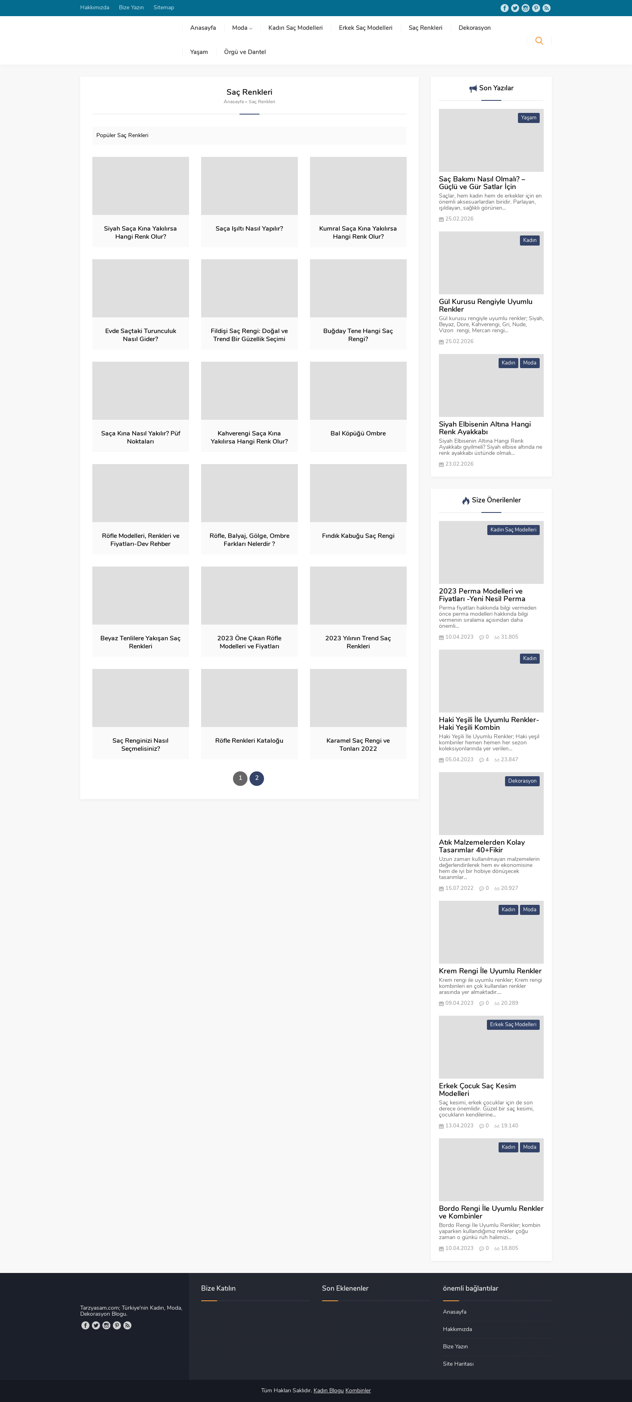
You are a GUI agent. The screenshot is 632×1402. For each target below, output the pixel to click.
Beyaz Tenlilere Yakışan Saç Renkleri (140, 642)
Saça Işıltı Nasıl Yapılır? (249, 229)
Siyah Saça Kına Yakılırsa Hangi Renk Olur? (140, 233)
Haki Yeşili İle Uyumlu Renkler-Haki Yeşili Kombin (489, 724)
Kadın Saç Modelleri (513, 530)
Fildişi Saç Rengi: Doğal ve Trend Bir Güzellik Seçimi (249, 335)
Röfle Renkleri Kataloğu (249, 741)
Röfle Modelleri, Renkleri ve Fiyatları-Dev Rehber (140, 540)
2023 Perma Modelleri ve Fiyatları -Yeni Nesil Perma (482, 595)
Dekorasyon (522, 781)
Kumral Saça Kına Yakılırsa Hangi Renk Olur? (358, 233)
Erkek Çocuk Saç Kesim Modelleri (477, 1090)
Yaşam (528, 118)
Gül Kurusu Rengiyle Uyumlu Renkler (485, 306)
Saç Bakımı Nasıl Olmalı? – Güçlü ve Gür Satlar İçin (482, 183)
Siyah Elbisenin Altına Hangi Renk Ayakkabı (485, 428)
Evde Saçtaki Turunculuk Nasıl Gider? (140, 335)
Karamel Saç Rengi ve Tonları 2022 (358, 745)
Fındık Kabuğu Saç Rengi (358, 536)
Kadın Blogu (329, 1391)
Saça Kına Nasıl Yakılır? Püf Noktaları (140, 438)
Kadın (529, 240)
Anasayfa (234, 102)
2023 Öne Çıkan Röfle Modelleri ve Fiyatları (249, 642)
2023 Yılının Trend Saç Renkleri (358, 642)
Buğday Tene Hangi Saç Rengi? (358, 335)
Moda (529, 363)
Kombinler (358, 1391)
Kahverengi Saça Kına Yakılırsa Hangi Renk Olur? (249, 438)
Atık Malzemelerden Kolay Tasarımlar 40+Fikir (482, 846)
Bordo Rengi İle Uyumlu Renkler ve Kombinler (491, 1213)
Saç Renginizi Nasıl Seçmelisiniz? (140, 745)
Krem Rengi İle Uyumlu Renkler (490, 971)
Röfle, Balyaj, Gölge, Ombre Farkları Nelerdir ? (249, 540)
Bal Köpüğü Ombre (358, 434)
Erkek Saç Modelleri (513, 1024)
